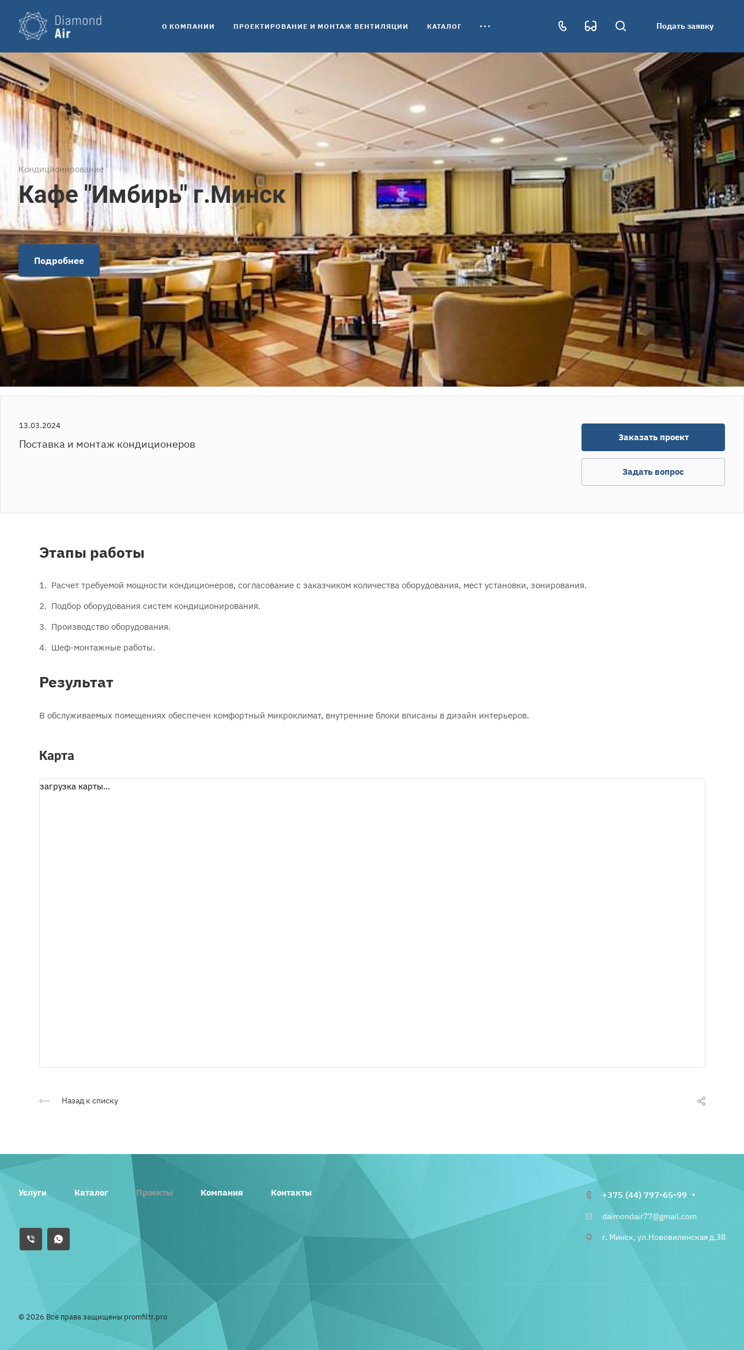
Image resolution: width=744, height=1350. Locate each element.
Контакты (291, 1192)
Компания (222, 1192)
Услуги (32, 1192)
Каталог (91, 1192)
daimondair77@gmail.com (649, 1216)
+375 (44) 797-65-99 (644, 1194)
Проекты (154, 1192)
